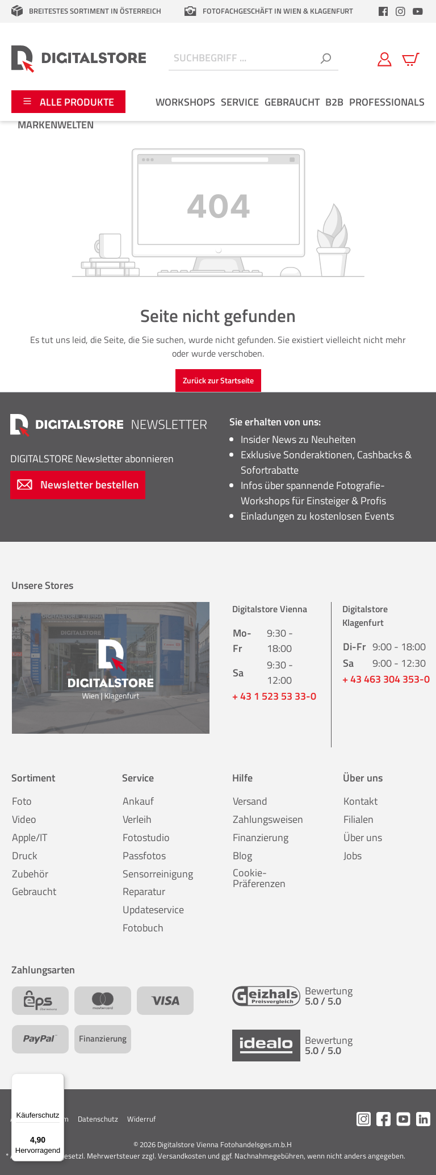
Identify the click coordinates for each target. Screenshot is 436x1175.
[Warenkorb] (411, 58)
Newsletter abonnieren (92, 458)
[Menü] (57, 1080)
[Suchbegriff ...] (241, 58)
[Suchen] (325, 58)
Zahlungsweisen (268, 819)
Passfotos (144, 855)
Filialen (358, 819)
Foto (22, 801)
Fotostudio (146, 837)
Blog (242, 855)
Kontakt (360, 801)
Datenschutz (98, 1118)
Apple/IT (29, 837)
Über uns (362, 837)
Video (24, 819)
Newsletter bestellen (78, 484)
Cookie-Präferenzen (259, 878)
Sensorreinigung (158, 873)
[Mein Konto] (384, 58)
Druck (24, 855)
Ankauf (138, 801)
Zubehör (30, 873)
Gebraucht (34, 891)
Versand (250, 801)
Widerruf (141, 1118)
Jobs (352, 855)
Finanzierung (260, 837)
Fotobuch (143, 927)
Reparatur (144, 891)
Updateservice (153, 909)
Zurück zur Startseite (218, 380)
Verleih (137, 819)
